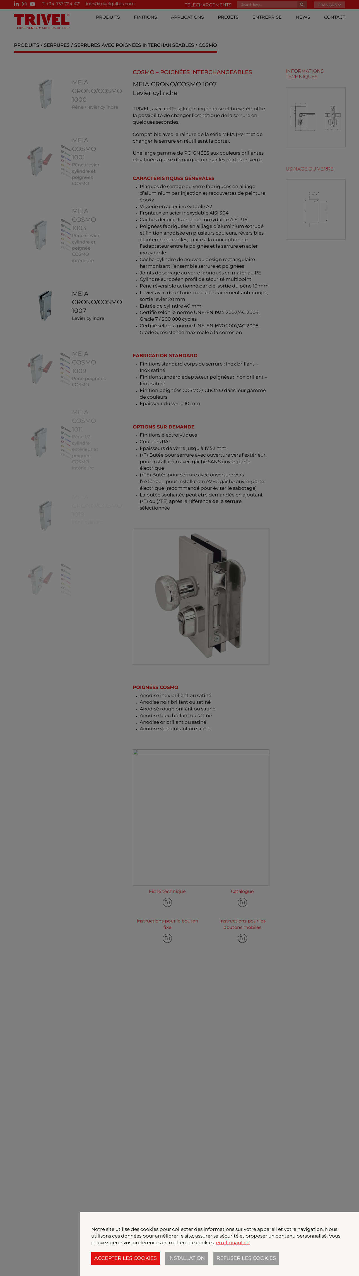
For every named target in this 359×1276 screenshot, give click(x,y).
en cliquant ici (233, 1242)
